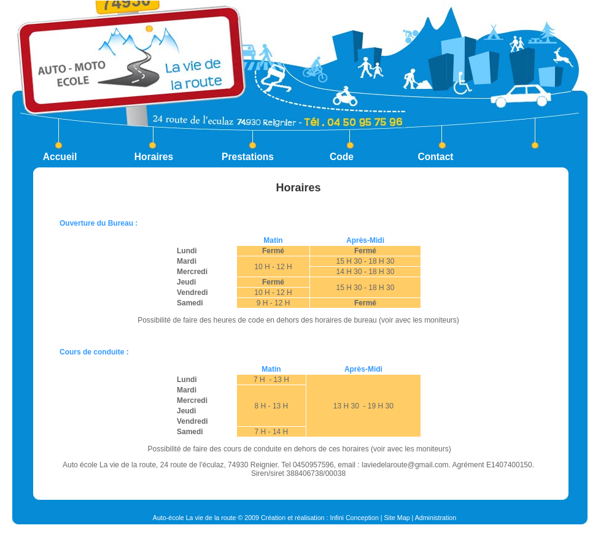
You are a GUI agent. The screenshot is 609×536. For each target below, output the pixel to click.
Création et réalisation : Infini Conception (320, 517)
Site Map (397, 517)
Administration (436, 517)
